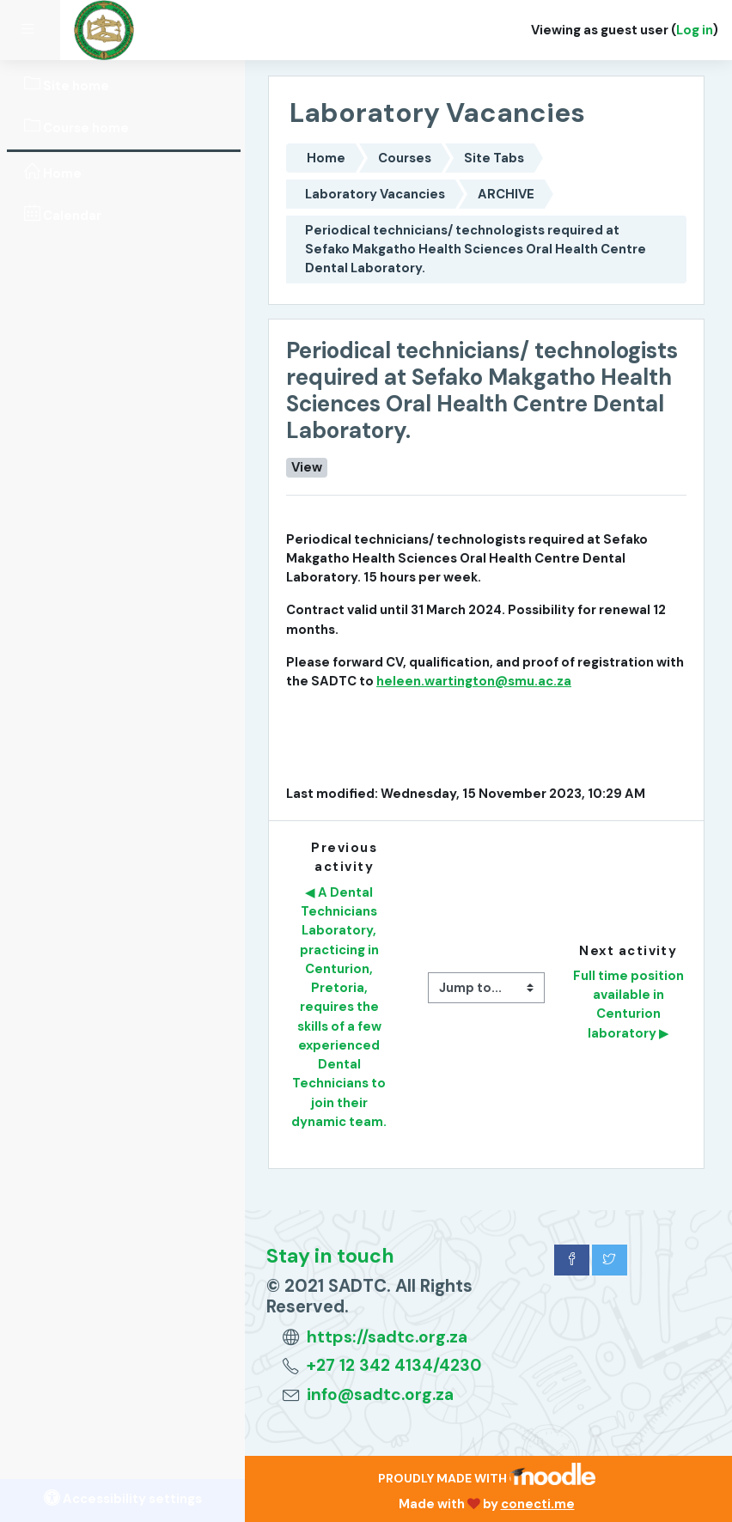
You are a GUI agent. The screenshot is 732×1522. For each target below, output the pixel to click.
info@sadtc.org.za (380, 1394)
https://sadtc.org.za (387, 1337)
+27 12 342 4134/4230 (394, 1365)
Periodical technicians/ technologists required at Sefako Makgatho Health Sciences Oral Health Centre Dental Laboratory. (475, 249)
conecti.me (538, 1504)
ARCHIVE (506, 194)
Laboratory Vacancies (375, 194)
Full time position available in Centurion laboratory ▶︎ (629, 1004)
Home (326, 158)
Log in (694, 30)
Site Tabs (494, 158)
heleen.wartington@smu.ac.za (473, 681)
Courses (404, 158)
